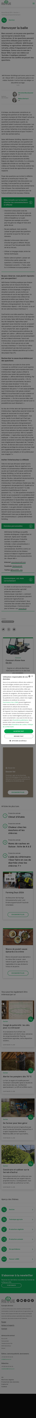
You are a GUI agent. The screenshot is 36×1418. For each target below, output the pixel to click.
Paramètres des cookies (19, 724)
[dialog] (18, 709)
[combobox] (29, 676)
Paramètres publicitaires (20, 720)
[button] (18, 741)
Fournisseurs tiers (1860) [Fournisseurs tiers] (10, 702)
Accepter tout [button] (18, 731)
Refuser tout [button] (18, 736)
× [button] (32, 676)
